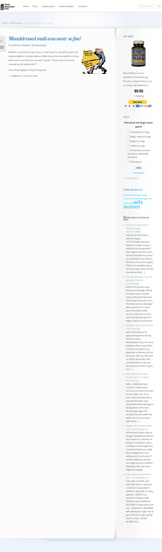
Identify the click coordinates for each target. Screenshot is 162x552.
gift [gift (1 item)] (140, 195)
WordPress (111, 540)
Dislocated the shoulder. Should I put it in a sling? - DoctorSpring (138, 377)
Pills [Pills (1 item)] (150, 199)
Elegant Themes (88, 540)
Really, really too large (140, 137)
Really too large (137, 141)
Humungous (136, 162)
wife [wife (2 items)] (138, 202)
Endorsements (66, 6)
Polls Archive (132, 178)
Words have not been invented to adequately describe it (139, 153)
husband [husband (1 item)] (136, 199)
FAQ (35, 6)
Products (83, 6)
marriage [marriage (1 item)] (143, 199)
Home (26, 6)
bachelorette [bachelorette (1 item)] (128, 195)
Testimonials (48, 6)
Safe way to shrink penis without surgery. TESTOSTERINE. (137, 228)
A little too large (137, 146)
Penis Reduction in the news (136, 219)
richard (24, 45)
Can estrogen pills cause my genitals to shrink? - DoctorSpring (139, 280)
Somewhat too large (139, 132)
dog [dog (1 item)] (136, 195)
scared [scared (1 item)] (126, 203)
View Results (138, 173)
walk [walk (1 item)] (131, 203)
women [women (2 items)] (131, 207)
